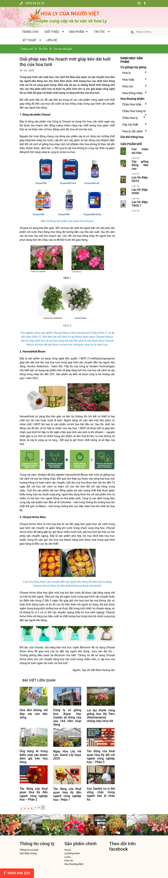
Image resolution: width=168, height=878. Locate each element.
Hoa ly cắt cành (132, 131)
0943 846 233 (17, 873)
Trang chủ (30, 32)
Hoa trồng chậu (132, 93)
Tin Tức (43, 49)
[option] (10, 824)
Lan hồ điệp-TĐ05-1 (140, 203)
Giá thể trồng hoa (131, 137)
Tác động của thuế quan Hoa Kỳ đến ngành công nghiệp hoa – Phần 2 (34, 794)
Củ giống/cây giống (133, 67)
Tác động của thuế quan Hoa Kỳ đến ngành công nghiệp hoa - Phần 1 (67, 794)
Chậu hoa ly (130, 118)
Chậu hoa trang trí (134, 111)
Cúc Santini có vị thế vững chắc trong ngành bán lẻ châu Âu (101, 794)
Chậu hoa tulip (131, 104)
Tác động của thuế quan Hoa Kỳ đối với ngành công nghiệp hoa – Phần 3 (101, 756)
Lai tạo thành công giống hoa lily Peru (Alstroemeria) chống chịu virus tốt (101, 716)
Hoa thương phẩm (132, 98)
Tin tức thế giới (62, 49)
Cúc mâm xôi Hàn (140, 150)
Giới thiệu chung (28, 853)
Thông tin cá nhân (29, 849)
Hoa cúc (127, 86)
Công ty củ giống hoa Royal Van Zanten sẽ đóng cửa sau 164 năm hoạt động (67, 717)
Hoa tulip (128, 79)
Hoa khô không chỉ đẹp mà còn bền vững (34, 713)
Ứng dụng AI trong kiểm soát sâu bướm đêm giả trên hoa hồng (34, 756)
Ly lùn (67, 857)
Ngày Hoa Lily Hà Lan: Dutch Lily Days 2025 (67, 755)
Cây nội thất (130, 124)
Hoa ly (126, 73)
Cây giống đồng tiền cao (140, 165)
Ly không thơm (72, 853)
